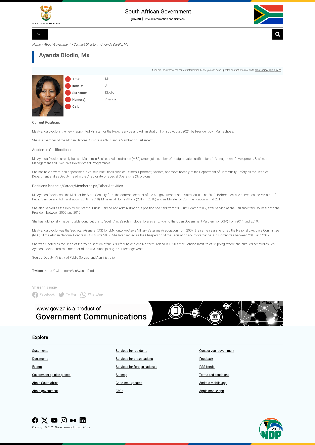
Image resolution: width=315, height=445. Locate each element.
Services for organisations (134, 359)
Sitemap (121, 375)
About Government (57, 44)
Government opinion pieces (51, 375)
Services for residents (131, 351)
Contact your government (216, 351)
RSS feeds (207, 367)
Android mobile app (213, 383)
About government (45, 391)
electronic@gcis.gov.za (268, 70)
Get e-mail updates (129, 383)
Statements (40, 351)
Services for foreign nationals (136, 367)
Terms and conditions (214, 375)
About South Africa (45, 383)
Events (37, 367)
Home (36, 44)
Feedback (206, 359)
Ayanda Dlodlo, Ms (114, 44)
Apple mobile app (211, 391)
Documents (40, 359)
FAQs (119, 391)
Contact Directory (86, 44)
